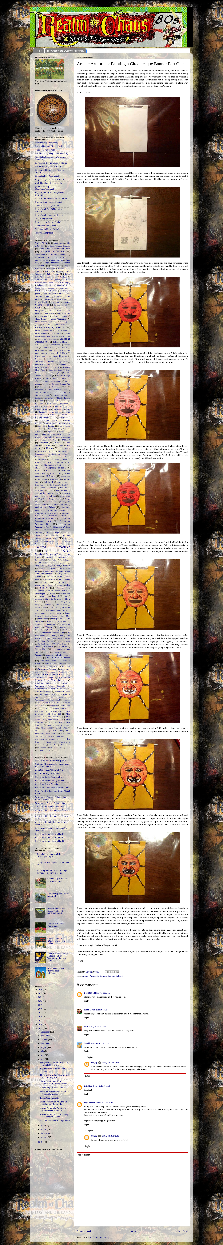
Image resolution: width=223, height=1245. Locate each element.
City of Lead (65, 336)
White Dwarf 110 (54, 714)
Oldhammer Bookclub (58, 505)
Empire (45, 381)
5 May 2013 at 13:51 (101, 993)
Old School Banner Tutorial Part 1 (49, 834)
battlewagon (51, 277)
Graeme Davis (56, 420)
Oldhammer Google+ (57, 510)
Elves (37, 381)
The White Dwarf (60, 644)
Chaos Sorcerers (60, 316)
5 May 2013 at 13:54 (98, 1010)
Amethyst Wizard (41, 260)
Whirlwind (54, 705)
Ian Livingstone (58, 434)
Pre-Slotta (43, 568)
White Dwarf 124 (62, 728)
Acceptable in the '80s (52, 251)
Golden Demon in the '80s (45, 418)
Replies (90, 1057)
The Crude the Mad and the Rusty (51, 633)
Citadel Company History (49, 327)
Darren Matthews (59, 356)
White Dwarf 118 (55, 722)
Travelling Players (60, 652)
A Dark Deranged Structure (59, 246)
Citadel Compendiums (43, 330)
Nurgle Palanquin (55, 499)
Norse (53, 496)
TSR (66, 655)
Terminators (39, 630)
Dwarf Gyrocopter (53, 373)
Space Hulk (53, 607)
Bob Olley (52, 291)
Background (62, 268)
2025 (40, 993)
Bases (59, 271)
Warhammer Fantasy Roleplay (50, 689)
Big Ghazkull (89, 1103)
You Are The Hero (55, 748)
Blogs (51, 285)
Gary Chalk (47, 406)
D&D (61, 350)
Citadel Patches (56, 333)
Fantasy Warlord (60, 395)
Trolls (59, 655)
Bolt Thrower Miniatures (53, 294)
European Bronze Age (61, 384)
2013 (40, 1028)
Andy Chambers (57, 260)
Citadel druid (62, 330)
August (44, 1047)
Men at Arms (65, 476)
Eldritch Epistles (60, 378)
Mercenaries (42, 479)
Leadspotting (40, 454)
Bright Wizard (62, 299)
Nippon (45, 496)
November (46, 1036)
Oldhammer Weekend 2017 (53, 530)
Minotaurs (41, 488)
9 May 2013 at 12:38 (110, 1063)
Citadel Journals (41, 333)
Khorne (49, 448)
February (45, 1133)
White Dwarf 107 (57, 711)
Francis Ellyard (51, 403)
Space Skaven (55, 613)
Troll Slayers (49, 655)
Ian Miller (48, 437)
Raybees (46, 571)
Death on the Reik (53, 359)
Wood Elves (65, 745)
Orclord (48, 538)
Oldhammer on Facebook (55, 516)
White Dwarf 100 (44, 708)
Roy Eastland (40, 585)
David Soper (39, 359)
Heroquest (39, 432)
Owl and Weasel (57, 544)
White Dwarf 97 (51, 742)
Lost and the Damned (54, 462)
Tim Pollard (48, 647)
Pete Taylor (52, 560)
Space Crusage (40, 607)
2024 (40, 997)
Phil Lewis (42, 563)
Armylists (55, 266)
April (43, 1126)
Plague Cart (39, 566)
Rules (50, 585)
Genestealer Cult (61, 406)
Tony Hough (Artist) (44, 219)
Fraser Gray (63, 403)
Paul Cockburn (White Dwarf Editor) (51, 198)
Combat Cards (54, 345)
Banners (103, 976)
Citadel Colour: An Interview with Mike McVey (56, 941)
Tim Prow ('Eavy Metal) (45, 150)
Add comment (84, 1155)
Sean (86, 1027)
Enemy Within (56, 381)
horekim (88, 1043)
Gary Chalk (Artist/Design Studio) (49, 180)
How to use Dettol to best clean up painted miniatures (58, 970)
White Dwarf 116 (55, 720)
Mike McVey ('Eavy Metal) (46, 143)
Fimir (41, 401)
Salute (67, 585)
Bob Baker (64, 288)
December (45, 1032)
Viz (69, 663)
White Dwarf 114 (55, 717)
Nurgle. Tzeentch (51, 502)
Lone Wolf (55, 459)
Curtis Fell (51, 350)
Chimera (54, 322)
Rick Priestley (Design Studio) (48, 222)
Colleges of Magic (60, 342)
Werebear (66, 700)
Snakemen (50, 602)
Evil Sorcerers (43, 387)
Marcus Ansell (55, 474)
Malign (37, 468)
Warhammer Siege (47, 694)
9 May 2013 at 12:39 (110, 1136)
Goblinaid (53, 415)
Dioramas (50, 362)
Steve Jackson (56, 619)
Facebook (39, 389)
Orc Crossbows (52, 535)
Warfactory (65, 666)
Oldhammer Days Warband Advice (50, 774)
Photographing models (58, 563)
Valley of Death (50, 663)
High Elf (51, 432)
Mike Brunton (54, 485)
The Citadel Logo (53, 630)
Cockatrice (42, 339)
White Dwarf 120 (53, 725)
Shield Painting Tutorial (57, 591)
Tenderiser (62, 627)
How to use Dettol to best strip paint (50, 760)
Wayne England (54, 700)
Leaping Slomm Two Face (58, 454)
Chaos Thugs (40, 319)
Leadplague (62, 451)
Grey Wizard (50, 423)
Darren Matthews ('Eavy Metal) (49, 146)
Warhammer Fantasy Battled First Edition (51, 683)
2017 (40, 1013)
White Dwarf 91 (61, 736)
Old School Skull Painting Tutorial (49, 781)
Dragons (62, 364)
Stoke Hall (50, 621)
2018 (40, 1009)
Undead (66, 658)
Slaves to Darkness (53, 599)
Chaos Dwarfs (49, 313)
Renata (59, 577)
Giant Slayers (57, 409)
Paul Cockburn (62, 557)
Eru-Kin (45, 384)
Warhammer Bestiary (48, 674)
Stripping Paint (50, 624)
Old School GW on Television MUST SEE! (52, 788)
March (44, 1130)
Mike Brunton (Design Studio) (48, 166)
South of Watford (61, 605)
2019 (40, 1005)
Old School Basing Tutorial (46, 784)
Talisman (48, 627)
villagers (62, 663)
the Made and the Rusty (61, 638)
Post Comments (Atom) (98, 1237)
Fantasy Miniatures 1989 (46, 392)
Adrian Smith (40, 254)
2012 (40, 1142)
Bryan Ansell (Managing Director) (50, 215)
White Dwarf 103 (41, 711)
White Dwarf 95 (56, 739)
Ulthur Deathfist (53, 658)
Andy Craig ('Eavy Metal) (46, 226)
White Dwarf (65, 705)
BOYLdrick (58, 296)
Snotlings (47, 605)
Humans (46, 434)
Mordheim (63, 488)
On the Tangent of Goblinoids (52, 1088)
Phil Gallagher (65, 560)
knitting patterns (64, 448)
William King (42, 745)
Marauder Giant (52, 471)
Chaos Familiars (64, 313)
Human (37, 434)
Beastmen (63, 277)
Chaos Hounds (43, 316)
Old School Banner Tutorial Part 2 (49, 838)
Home (39, 50)
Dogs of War (62, 362)
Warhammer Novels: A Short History (51, 803)
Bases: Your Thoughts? (50, 1098)
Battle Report (53, 274)
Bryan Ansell (41, 302)
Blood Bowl (39, 288)
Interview (65, 440)
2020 (40, 1001)
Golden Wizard (43, 420)
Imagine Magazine (63, 437)
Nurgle (41, 499)
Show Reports (41, 594)
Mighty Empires (40, 485)
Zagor (67, 748)
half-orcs (41, 426)
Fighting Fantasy (63, 398)
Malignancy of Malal (56, 468)
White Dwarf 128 (57, 731)
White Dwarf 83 (47, 736)
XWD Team (42, 748)
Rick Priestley (64, 579)
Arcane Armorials (91, 976)
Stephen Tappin (51, 616)
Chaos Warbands (58, 319)
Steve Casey (43, 619)
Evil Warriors (56, 387)
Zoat (49, 750)
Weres (40, 703)
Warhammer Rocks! (62, 692)
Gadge (37, 406)
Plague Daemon (54, 566)
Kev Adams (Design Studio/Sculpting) (51, 163)
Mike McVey (65, 485)
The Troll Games (44, 644)
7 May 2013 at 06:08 (104, 1103)
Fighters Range (49, 398)
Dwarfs (48, 376)
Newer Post (84, 1231)
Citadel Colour (61, 325)
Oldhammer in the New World (46, 513)
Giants (67, 409)
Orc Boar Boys (53, 533)
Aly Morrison (61, 257)
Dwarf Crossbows (55, 370)
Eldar (47, 378)
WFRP (47, 703)
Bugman (56, 302)
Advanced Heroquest (57, 255)
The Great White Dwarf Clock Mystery (65, 50)
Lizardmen (42, 459)
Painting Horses (51, 551)
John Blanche (47, 446)
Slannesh (38, 599)
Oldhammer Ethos (45, 507)
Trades (46, 652)
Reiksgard (49, 577)
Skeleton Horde (43, 596)
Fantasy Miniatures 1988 (57, 390)
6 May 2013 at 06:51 (100, 1043)
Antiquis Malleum (51, 263)
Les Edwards (39, 457)
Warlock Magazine (58, 697)
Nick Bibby (39, 490)
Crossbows (39, 350)
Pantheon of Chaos (54, 554)
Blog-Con (41, 285)
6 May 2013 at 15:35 (101, 1086)
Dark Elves (62, 353)
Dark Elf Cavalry (48, 353)
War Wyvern (42, 666)
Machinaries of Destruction (55, 465)
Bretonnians (48, 299)
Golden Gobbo (64, 418)
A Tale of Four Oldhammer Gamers (54, 249)
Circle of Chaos (48, 325)
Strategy (38, 624)
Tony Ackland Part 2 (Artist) (47, 229)
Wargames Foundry (47, 669)
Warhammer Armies (55, 672)
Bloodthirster (52, 288)
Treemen (38, 655)
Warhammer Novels (43, 692)
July (42, 1051)
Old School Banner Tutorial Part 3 (49, 841)
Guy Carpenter (64, 423)
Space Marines (40, 613)
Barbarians (49, 271)
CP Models (62, 347)
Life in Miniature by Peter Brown (58, 457)
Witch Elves (54, 745)
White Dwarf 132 (52, 733)
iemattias (88, 1086)
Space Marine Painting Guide (55, 610)
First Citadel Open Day (57, 401)
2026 (40, 990)
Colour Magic (40, 345)
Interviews (43, 443)
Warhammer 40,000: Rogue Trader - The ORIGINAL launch (56, 911)
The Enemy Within (56, 636)
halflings (51, 426)
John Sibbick (59, 445)
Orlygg (94, 1063)
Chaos (38, 308)
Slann (65, 596)
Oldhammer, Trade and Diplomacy (55, 1121)
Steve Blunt (65, 616)
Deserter (88, 993)
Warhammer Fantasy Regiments (50, 686)
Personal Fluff (40, 560)
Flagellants (39, 403)
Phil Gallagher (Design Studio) (48, 176)
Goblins (64, 415)
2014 (40, 1024)
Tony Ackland (41, 649)
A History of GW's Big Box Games (49, 807)
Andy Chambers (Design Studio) (49, 183)
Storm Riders (62, 621)
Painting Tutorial (115, 976)
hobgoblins (63, 431)
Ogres (62, 502)
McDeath (50, 476)
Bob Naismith (40, 291)
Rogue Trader (44, 582)
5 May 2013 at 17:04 (97, 1027)
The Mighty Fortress (45, 641)
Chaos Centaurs (54, 308)
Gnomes (42, 412)
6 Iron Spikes (59, 243)
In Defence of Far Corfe (47, 440)
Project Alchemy (57, 568)
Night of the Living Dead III (46, 493)
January (44, 1137)
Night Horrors (61, 490)
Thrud (37, 647)
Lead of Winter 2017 (46, 451)
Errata (37, 384)
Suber (86, 1010)
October (44, 1040)
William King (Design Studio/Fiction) (51, 153)
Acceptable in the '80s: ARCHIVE (49, 770)
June (43, 1055)
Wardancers (53, 666)
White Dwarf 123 (47, 728)
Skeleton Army (64, 593)
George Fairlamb (42, 409)
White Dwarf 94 (41, 739)
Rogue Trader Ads (60, 582)
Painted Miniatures (52, 547)
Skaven (53, 594)
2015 (40, 1021)
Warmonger (39, 700)
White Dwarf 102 (60, 708)
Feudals (38, 398)
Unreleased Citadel (48, 661)
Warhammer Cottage (44, 678)
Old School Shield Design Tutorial (49, 777)
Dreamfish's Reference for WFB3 (47, 367)
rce (52, 571)
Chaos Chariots (55, 310)
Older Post (181, 1231)
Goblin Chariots (55, 412)
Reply (86, 1001)
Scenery (43, 588)
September (46, 1044)
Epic (66, 381)
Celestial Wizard (60, 305)
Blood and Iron (62, 285)
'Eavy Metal (41, 243)
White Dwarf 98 (64, 742)
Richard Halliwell (49, 579)
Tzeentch (38, 658)
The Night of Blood (63, 641)
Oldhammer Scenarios (44, 519)
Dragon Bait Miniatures (44, 364)
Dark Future (41, 356)
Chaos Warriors (41, 322)
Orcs (56, 538)
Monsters (52, 488)
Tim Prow (62, 647)
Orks (65, 538)
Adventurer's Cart (42, 257)
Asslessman (50, 268)
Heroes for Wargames (57, 429)
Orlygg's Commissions (44, 541)
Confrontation (48, 348)
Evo (66, 387)
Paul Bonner (49, 557)
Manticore (39, 471)
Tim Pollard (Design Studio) (47, 206)
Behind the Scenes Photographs (47, 280)
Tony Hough (57, 649)
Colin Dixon (53, 339)
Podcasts (66, 566)
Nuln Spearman (64, 496)
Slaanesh (55, 596)
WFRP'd (57, 703)
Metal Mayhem (55, 479)
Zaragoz (41, 750)
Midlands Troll (62, 482)
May (43, 1059)
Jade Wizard (58, 443)
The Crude (66, 630)
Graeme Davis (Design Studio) (48, 202)
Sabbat (59, 585)
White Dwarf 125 (41, 731)
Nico (50, 490)
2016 (40, 1017)
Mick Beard (48, 482)
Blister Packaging (63, 283)
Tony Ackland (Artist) (44, 233)
